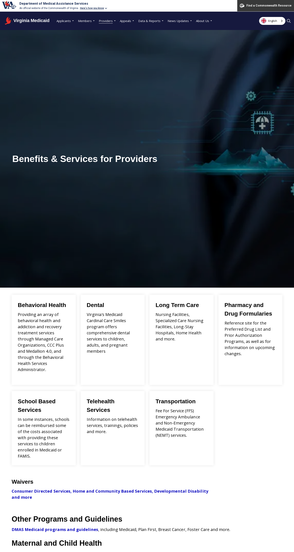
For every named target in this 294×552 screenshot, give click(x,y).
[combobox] (272, 21)
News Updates (178, 21)
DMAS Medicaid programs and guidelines (55, 529)
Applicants (64, 21)
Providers (106, 21)
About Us (202, 21)
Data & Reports (149, 21)
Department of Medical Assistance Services (53, 4)
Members (85, 21)
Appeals (125, 21)
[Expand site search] (288, 21)
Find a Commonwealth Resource (266, 6)
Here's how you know (92, 8)
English (269, 20)
